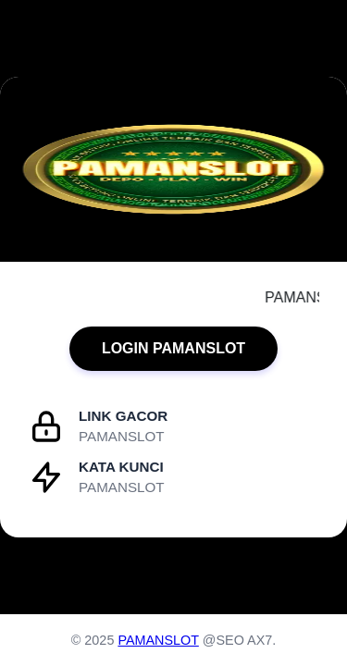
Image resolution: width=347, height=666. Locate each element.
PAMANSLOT (158, 640)
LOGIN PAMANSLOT (173, 348)
